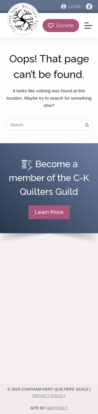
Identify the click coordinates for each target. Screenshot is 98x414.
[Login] (70, 6)
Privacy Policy (49, 395)
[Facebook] (89, 6)
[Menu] (88, 25)
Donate (61, 25)
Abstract (57, 408)
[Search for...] (44, 125)
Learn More (49, 212)
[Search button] (87, 125)
